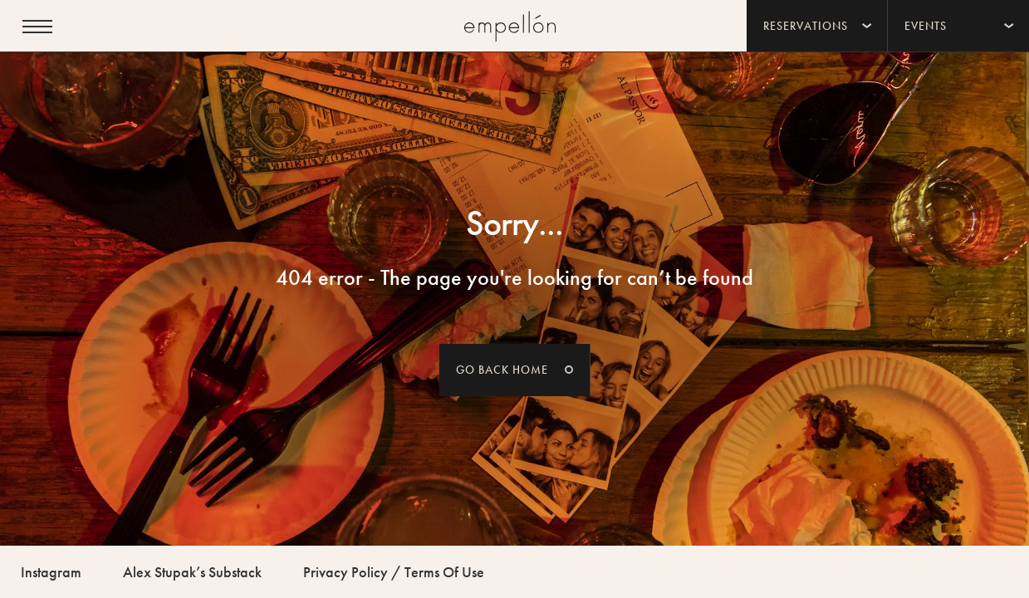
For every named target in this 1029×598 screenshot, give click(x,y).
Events (925, 25)
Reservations (805, 25)
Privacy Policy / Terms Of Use (393, 571)
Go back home (502, 369)
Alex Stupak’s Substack (192, 571)
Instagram (51, 571)
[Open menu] (37, 26)
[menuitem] (817, 26)
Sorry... (514, 223)
